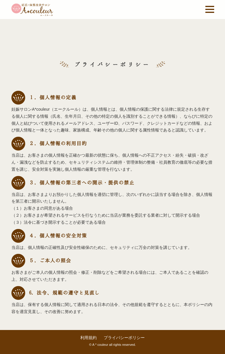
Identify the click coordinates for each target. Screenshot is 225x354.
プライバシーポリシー (124, 337)
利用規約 (88, 337)
